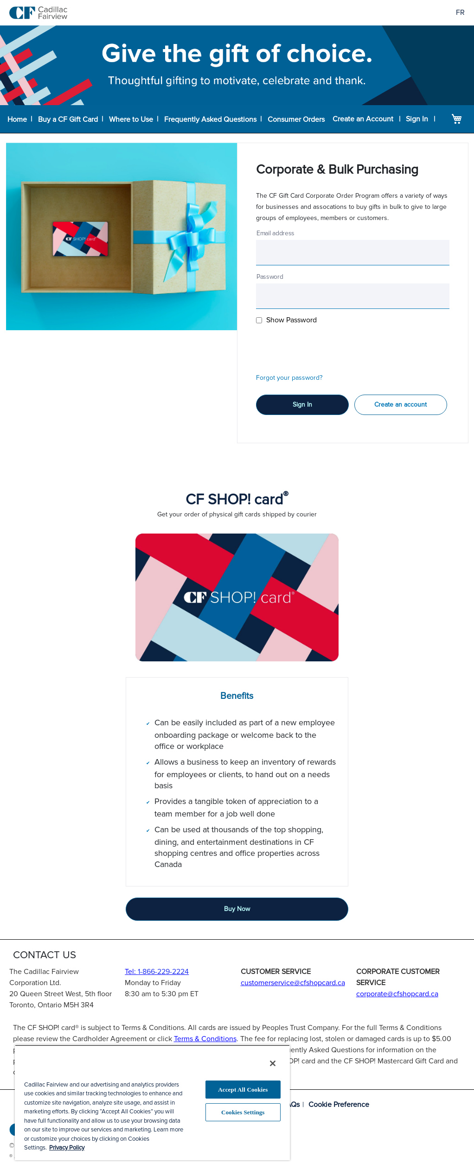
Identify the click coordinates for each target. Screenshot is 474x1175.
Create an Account (364, 119)
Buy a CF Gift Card (67, 119)
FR (460, 12)
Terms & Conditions (205, 1038)
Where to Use (130, 119)
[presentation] (326, 347)
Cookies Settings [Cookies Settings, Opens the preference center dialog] (242, 1112)
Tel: (157, 971)
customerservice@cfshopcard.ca (293, 982)
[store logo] (38, 12)
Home (16, 119)
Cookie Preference (338, 1104)
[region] (152, 1102)
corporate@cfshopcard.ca (397, 994)
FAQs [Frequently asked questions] (291, 1104)
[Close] (273, 1063)
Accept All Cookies (243, 1089)
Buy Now (237, 909)
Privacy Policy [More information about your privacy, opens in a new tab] (66, 1147)
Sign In (417, 119)
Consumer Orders (293, 119)
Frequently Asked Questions (208, 119)
